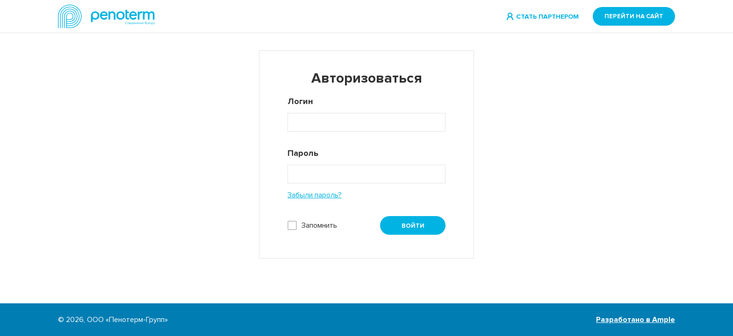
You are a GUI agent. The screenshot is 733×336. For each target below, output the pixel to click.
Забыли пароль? (314, 195)
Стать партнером (547, 17)
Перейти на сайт (633, 16)
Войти (413, 226)
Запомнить (319, 225)
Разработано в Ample (635, 319)
